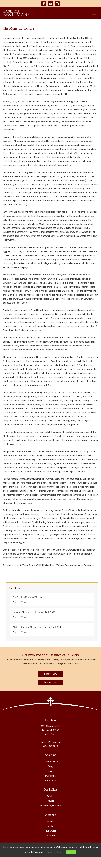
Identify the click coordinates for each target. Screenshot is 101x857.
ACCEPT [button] (70, 852)
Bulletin (50, 821)
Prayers (50, 801)
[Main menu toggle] (94, 13)
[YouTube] (50, 3)
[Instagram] (57, 3)
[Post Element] (52, 600)
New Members (51, 776)
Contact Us (50, 836)
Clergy (50, 766)
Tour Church (50, 831)
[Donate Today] (50, 674)
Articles (50, 796)
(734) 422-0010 (50, 746)
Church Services (50, 762)
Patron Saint (51, 780)
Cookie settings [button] (54, 852)
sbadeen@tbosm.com (50, 742)
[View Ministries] (50, 682)
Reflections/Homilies (50, 806)
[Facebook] (43, 3)
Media (50, 826)
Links (50, 771)
